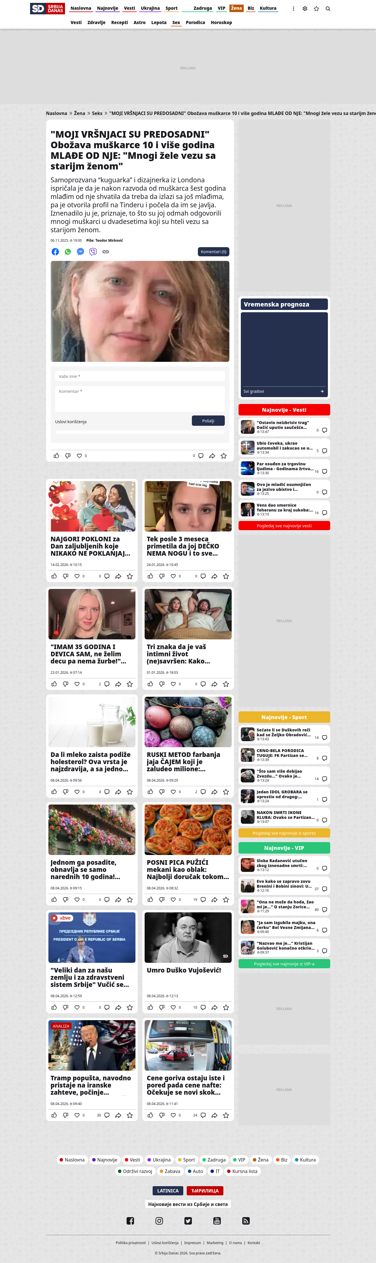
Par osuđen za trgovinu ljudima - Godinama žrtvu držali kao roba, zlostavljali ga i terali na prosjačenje (284, 468)
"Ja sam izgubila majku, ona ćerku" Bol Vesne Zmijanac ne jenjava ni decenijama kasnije (284, 927)
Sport (172, 8)
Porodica (195, 22)
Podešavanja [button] (305, 8)
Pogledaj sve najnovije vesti (284, 525)
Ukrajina (150, 8)
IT (218, 1171)
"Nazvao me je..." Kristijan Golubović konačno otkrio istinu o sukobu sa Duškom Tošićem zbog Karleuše (284, 947)
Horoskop (221, 22)
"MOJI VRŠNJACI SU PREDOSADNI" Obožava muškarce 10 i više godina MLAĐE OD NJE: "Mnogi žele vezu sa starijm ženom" (133, 150)
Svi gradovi (254, 391)
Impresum (192, 1243)
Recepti (119, 22)
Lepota (159, 22)
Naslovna (81, 8)
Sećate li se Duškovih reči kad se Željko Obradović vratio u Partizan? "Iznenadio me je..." (284, 734)
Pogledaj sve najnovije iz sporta (284, 833)
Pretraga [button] (328, 8)
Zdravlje (96, 22)
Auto (198, 1171)
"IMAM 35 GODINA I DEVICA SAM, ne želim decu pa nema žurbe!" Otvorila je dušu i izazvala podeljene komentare (92, 638)
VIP (221, 8)
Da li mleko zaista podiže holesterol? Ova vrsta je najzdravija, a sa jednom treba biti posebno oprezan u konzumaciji (92, 746)
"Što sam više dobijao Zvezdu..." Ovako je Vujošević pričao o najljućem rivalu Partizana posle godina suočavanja (284, 775)
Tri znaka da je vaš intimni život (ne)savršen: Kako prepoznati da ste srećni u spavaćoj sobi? (188, 638)
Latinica (168, 1191)
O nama (235, 1243)
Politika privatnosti (131, 1243)
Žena (236, 8)
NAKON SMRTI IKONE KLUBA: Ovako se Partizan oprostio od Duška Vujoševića (284, 817)
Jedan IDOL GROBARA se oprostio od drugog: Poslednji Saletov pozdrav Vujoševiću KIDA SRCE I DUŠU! (284, 796)
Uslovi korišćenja (71, 421)
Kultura (268, 8)
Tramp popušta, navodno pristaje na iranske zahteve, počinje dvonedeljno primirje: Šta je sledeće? (92, 1069)
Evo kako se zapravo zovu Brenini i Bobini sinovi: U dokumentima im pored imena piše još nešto (284, 886)
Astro (140, 22)
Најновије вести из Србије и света (188, 1204)
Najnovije (107, 8)
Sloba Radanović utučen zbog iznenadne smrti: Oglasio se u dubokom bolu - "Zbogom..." (284, 865)
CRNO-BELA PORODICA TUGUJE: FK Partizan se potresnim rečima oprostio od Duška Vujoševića (284, 755)
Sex (176, 22)
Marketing (215, 1243)
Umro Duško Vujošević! (188, 961)
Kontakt (254, 1243)
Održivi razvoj (137, 1171)
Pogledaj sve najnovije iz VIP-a (284, 964)
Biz (251, 8)
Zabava (172, 1171)
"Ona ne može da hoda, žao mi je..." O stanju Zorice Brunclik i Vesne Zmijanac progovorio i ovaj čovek (284, 906)
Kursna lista (244, 1171)
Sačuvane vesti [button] (316, 8)
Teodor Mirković (109, 240)
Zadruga (203, 8)
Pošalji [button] (208, 420)
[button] (293, 8)
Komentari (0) (213, 251)
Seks (97, 113)
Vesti (129, 8)
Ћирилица (205, 1191)
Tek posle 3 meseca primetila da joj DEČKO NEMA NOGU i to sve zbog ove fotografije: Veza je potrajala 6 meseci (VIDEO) (188, 530)
